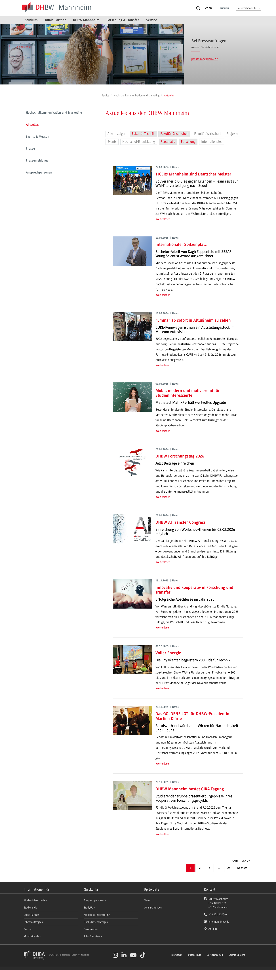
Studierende (31, 907)
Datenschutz (194, 955)
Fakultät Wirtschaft (207, 134)
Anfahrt (212, 928)
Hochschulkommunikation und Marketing (54, 113)
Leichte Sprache (237, 955)
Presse (30, 149)
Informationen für (248, 8)
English (224, 8)
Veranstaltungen (153, 907)
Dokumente (90, 929)
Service (151, 20)
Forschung (188, 142)
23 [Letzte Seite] (228, 868)
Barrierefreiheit (215, 955)
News (147, 900)
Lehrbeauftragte (33, 922)
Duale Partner (55, 20)
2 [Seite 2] (200, 868)
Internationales (211, 142)
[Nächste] (242, 868)
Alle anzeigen (117, 134)
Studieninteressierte (35, 900)
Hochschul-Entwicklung (138, 142)
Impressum (176, 955)
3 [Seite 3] (209, 868)
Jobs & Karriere (92, 936)
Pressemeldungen (38, 160)
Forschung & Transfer (123, 20)
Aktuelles (32, 125)
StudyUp (89, 907)
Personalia (168, 142)
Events (112, 142)
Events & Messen (37, 137)
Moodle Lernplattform (96, 914)
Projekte (232, 134)
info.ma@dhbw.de (218, 921)
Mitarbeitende (32, 936)
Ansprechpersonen (39, 172)
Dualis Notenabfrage (95, 922)
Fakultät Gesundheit (174, 134)
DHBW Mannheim (86, 20)
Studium (31, 20)
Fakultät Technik (143, 134)
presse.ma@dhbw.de (204, 59)
